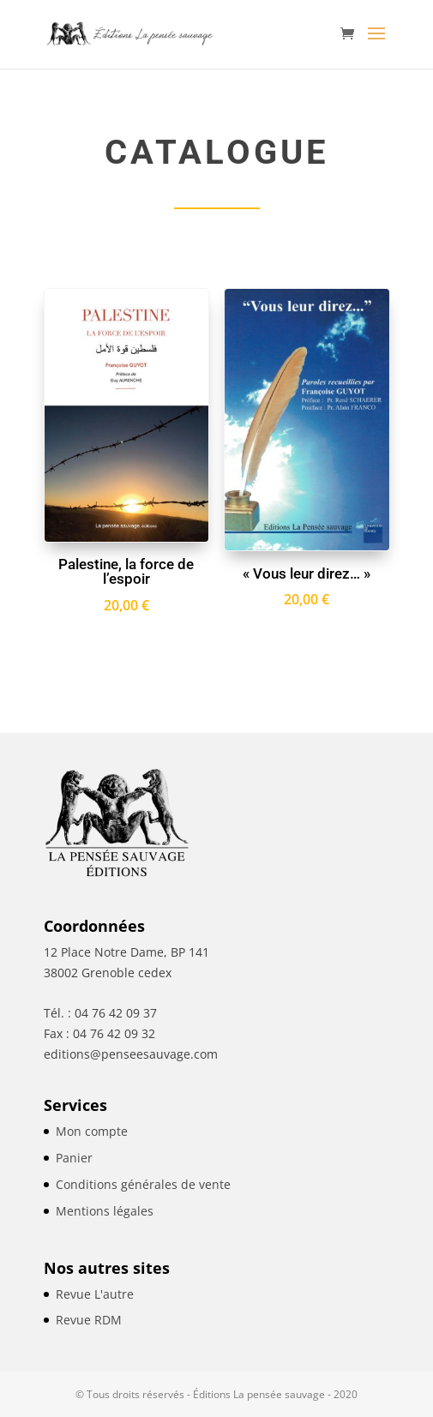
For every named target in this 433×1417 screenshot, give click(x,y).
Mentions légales (104, 1211)
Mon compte (92, 1131)
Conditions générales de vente (143, 1184)
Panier (74, 1158)
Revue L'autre (95, 1294)
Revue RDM (89, 1320)
